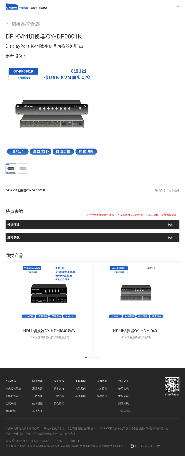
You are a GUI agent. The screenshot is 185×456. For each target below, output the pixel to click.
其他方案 (37, 410)
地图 (72, 440)
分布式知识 (124, 410)
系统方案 (37, 388)
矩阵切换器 (12, 395)
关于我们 (11, 445)
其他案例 (80, 395)
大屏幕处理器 (90, 445)
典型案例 (80, 388)
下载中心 (59, 395)
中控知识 (123, 395)
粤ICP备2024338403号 (145, 445)
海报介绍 (160, 190)
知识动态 (123, 381)
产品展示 (11, 381)
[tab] (86, 357)
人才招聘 (102, 388)
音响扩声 (77, 445)
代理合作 (102, 395)
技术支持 (59, 388)
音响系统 (11, 410)
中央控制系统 (13, 388)
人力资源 (102, 381)
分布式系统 (53, 445)
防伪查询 (59, 403)
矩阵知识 (123, 403)
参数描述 (174, 190)
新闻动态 (118, 445)
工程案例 (80, 381)
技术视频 (37, 403)
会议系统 (11, 403)
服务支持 (59, 381)
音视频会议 (105, 445)
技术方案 (37, 395)
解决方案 (37, 381)
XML (59, 440)
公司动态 (123, 388)
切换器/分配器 (23, 24)
